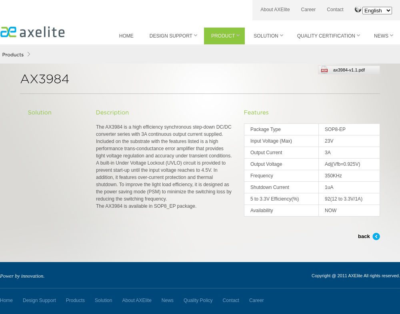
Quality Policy (198, 300)
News (168, 300)
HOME (126, 36)
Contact (335, 9)
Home (6, 300)
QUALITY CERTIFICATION (328, 36)
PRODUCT (225, 36)
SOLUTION (268, 36)
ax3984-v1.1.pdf (342, 70)
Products (75, 300)
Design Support (39, 300)
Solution (103, 300)
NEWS (383, 36)
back (364, 236)
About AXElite (275, 9)
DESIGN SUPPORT (173, 36)
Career (308, 9)
